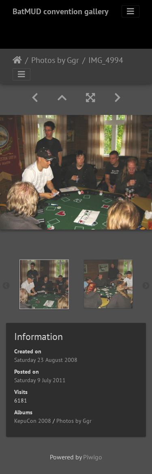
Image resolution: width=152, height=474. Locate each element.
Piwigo (92, 457)
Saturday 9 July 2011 (40, 380)
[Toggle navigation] (130, 11)
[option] (44, 284)
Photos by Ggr (55, 60)
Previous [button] (6, 286)
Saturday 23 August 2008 (45, 360)
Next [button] (146, 286)
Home (17, 60)
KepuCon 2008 (32, 420)
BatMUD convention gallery (61, 11)
